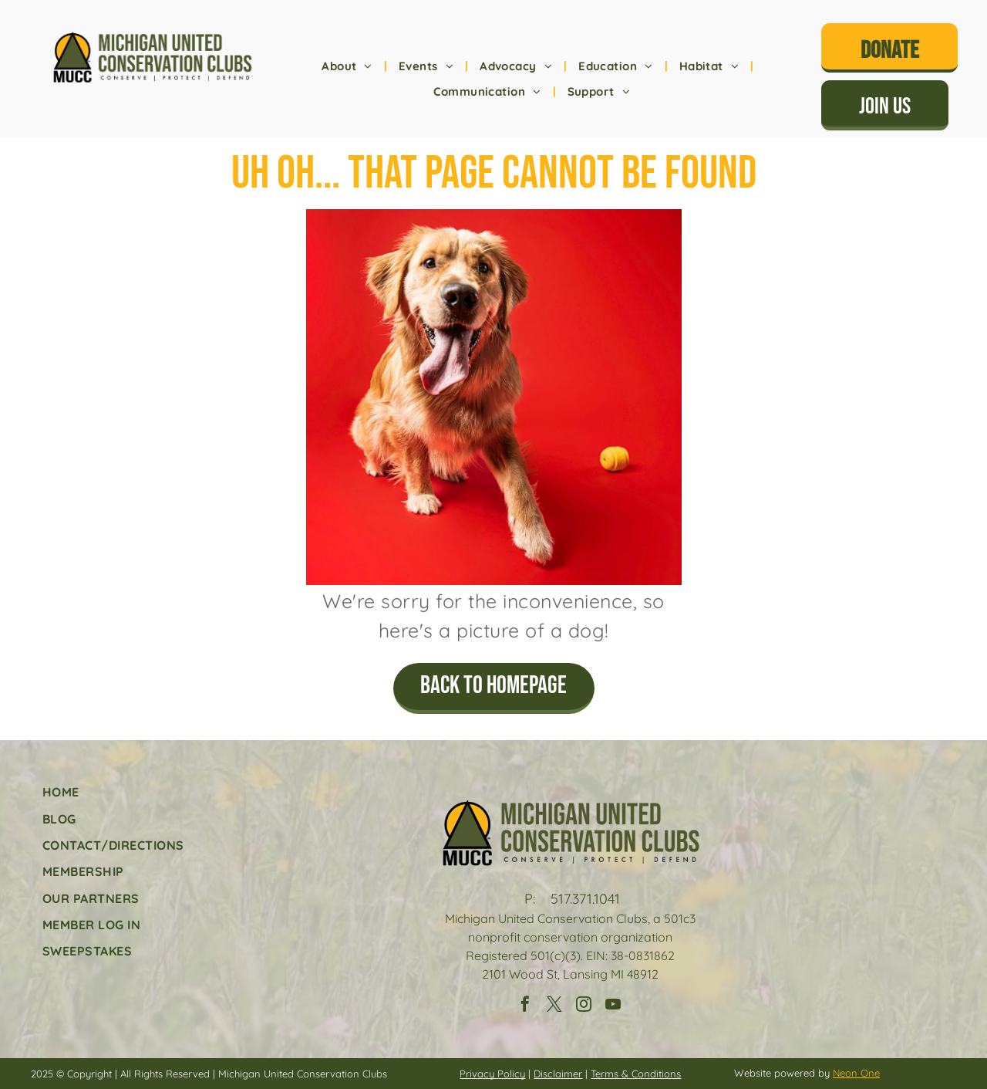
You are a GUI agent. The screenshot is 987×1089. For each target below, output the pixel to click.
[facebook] (525, 1006)
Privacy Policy (492, 1073)
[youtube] (613, 1006)
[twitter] (554, 1006)
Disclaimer (558, 1073)
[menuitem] (348, 66)
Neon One (856, 1073)
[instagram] (583, 1006)
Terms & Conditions (636, 1073)
